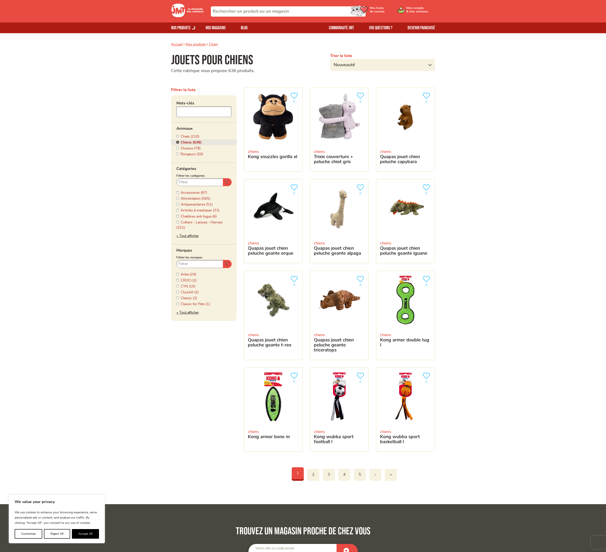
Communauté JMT (341, 28)
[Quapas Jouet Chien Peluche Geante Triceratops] (339, 315)
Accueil (177, 44)
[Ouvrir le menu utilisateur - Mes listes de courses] (387, 11)
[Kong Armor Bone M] (273, 409)
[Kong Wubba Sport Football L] (339, 409)
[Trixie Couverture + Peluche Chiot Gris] (339, 129)
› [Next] (375, 475)
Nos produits (196, 44)
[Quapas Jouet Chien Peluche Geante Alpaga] (339, 221)
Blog (244, 28)
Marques (184, 251)
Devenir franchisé (421, 28)
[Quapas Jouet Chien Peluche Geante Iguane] (405, 221)
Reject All (56, 533)
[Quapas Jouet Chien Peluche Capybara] (405, 129)
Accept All (85, 533)
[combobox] (288, 11)
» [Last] (391, 475)
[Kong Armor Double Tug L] (405, 315)
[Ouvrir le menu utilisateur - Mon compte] (420, 11)
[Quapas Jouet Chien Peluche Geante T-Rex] (273, 315)
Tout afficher (189, 236)
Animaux (184, 129)
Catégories (186, 169)
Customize (28, 533)
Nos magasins (216, 28)
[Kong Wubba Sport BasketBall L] (405, 409)
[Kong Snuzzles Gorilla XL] (273, 129)
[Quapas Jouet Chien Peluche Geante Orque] (273, 221)
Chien (213, 44)
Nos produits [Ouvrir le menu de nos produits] (181, 28)
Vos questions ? (380, 28)
